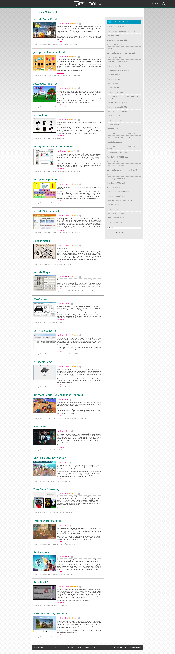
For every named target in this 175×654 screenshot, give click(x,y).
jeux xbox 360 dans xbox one (118, 192)
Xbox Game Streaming (46, 489)
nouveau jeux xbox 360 (116, 179)
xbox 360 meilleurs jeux (116, 44)
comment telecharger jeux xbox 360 (121, 53)
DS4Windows (40, 299)
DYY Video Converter (45, 331)
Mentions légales (39, 647)
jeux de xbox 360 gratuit (116, 183)
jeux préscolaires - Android (49, 52)
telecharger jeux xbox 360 (117, 40)
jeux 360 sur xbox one (115, 214)
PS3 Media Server (43, 362)
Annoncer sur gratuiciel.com (86, 647)
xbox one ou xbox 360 (115, 129)
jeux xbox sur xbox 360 (115, 27)
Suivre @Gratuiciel (120, 232)
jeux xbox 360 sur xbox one (117, 79)
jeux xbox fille (112, 83)
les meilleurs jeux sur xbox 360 (119, 153)
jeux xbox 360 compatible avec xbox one (122, 31)
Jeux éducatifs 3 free (45, 84)
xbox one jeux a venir (115, 92)
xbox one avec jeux (114, 222)
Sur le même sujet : (122, 22)
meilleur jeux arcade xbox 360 (118, 138)
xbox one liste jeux (114, 174)
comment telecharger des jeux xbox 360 (122, 133)
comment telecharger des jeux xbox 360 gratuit (122, 147)
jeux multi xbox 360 (114, 205)
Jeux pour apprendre (45, 179)
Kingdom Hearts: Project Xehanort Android (58, 395)
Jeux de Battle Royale (45, 19)
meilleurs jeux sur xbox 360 (117, 157)
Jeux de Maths (41, 241)
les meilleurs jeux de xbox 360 (118, 70)
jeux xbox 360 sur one (115, 166)
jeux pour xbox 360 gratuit (117, 103)
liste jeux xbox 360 (114, 75)
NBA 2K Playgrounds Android (49, 458)
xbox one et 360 (113, 209)
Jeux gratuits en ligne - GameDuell (53, 146)
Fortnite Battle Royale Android (50, 613)
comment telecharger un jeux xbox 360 (122, 170)
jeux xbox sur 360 (113, 116)
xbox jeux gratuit (113, 187)
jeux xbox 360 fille (114, 66)
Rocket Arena (41, 552)
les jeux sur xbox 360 (115, 88)
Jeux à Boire (40, 115)
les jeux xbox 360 (113, 125)
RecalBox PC (40, 582)
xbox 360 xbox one (114, 161)
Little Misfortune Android (47, 521)
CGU (55, 647)
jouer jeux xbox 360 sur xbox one (119, 200)
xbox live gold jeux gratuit (117, 62)
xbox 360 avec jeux (114, 142)
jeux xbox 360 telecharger (117, 112)
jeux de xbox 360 (113, 36)
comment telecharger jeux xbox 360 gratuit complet (123, 97)
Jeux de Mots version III (46, 211)
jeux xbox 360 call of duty (116, 57)
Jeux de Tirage (41, 272)
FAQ (49, 647)
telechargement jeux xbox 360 (118, 196)
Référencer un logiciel (67, 647)
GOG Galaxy (40, 426)
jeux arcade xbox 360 (115, 49)
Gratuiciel (110, 228)
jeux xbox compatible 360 (117, 107)
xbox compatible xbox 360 (117, 120)
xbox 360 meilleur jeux (115, 218)
